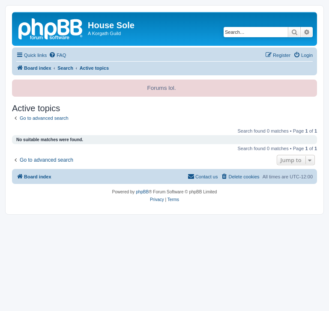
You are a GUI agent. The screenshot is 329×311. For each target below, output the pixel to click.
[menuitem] (57, 55)
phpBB (142, 192)
